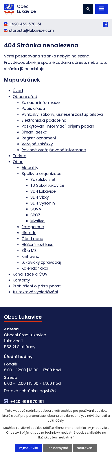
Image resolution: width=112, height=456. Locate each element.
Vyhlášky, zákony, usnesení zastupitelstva (62, 114)
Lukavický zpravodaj (41, 262)
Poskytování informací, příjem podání (58, 126)
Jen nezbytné (57, 448)
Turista (19, 156)
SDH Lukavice (43, 191)
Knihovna (30, 256)
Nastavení (85, 448)
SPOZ (35, 215)
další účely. (56, 420)
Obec (18, 161)
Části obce (32, 238)
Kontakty (21, 280)
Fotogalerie (33, 227)
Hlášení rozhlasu (37, 244)
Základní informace (41, 102)
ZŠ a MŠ (29, 250)
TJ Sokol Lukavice (47, 185)
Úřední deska (34, 132)
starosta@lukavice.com (31, 30)
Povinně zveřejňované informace (54, 150)
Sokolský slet (42, 179)
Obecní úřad (25, 96)
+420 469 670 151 (25, 24)
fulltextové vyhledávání (35, 292)
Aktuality (30, 167)
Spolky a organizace (41, 173)
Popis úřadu (33, 108)
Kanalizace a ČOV (30, 274)
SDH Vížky (39, 197)
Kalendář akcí (35, 268)
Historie (29, 232)
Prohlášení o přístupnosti (37, 286)
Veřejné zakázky (37, 144)
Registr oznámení (39, 138)
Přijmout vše (28, 448)
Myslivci (37, 221)
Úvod (18, 90)
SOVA (35, 209)
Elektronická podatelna (44, 120)
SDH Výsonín (42, 203)
